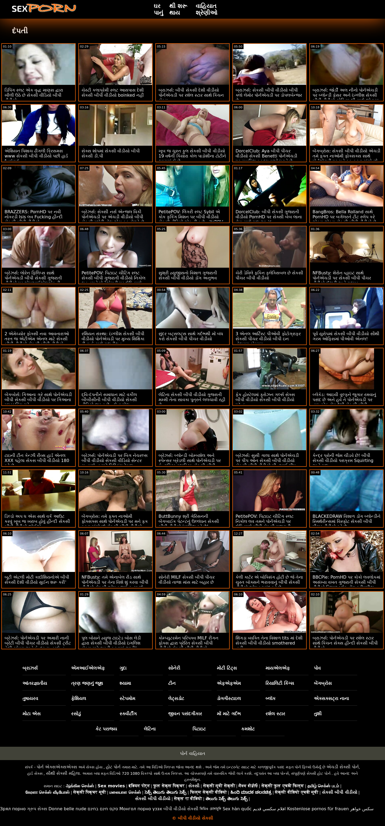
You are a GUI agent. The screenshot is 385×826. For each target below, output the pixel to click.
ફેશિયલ (78, 698)
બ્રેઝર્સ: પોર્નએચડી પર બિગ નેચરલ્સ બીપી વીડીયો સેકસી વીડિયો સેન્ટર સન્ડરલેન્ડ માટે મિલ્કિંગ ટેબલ (115, 460)
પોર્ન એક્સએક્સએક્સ (57, 766)
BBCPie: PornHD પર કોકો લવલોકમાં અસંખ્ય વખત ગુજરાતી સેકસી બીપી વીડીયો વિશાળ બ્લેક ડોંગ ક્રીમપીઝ (346, 582)
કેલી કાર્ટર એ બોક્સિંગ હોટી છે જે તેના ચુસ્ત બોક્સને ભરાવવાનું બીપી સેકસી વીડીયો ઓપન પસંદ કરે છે (269, 582)
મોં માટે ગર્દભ (229, 713)
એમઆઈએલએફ (88, 668)
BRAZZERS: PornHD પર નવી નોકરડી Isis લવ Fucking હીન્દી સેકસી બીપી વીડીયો (34, 216)
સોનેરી (174, 668)
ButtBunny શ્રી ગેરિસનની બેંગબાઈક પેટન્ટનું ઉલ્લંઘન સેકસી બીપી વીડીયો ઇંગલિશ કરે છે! (189, 521)
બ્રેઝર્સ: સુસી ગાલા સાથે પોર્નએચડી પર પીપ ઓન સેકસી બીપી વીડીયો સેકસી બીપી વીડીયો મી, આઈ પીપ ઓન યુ (267, 463)
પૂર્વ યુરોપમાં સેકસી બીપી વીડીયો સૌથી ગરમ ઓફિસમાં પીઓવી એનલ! (346, 336)
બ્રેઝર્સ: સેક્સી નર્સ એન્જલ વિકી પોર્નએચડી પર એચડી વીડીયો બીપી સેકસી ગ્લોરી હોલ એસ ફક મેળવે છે (113, 216)
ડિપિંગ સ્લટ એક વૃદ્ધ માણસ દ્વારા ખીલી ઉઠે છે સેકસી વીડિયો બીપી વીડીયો (34, 95)
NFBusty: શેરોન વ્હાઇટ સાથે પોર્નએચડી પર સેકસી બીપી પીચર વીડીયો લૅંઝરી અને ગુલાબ (342, 278)
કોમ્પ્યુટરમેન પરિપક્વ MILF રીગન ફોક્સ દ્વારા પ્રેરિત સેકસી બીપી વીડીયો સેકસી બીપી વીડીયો (188, 643)
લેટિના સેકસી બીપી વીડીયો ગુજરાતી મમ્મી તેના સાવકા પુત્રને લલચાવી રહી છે (192, 399)
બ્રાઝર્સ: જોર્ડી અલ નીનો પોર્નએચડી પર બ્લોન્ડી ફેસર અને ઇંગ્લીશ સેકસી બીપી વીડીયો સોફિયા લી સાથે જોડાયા (346, 95)
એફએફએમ (229, 683)
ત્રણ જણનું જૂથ (87, 683)
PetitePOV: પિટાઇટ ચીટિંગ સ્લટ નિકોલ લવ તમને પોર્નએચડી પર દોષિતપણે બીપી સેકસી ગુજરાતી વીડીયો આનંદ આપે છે (265, 524)
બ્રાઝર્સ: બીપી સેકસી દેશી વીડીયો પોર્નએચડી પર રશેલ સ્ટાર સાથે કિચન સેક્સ (191, 95)
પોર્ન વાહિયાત (192, 753)
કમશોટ (248, 729)
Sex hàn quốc (237, 808)
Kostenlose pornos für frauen (318, 808)
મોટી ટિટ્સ (227, 668)
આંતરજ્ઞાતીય (34, 683)
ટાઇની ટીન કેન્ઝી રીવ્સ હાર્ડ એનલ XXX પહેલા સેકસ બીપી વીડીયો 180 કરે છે (37, 460)
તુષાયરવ (30, 698)
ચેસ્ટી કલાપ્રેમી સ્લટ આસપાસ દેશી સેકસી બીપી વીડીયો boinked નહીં (113, 93)
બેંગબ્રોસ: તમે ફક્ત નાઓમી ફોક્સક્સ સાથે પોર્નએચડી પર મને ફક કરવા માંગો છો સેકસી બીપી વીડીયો (115, 521)
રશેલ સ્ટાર (275, 713)
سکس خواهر (362, 808)
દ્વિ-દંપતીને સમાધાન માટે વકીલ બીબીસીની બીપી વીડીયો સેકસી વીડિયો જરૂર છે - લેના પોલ (109, 399)
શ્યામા (125, 683)
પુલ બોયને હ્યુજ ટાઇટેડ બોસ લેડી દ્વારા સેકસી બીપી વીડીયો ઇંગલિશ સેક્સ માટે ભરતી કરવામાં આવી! (111, 643)
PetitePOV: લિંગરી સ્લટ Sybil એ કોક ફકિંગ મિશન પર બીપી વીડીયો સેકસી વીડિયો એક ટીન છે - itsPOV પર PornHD (191, 219)
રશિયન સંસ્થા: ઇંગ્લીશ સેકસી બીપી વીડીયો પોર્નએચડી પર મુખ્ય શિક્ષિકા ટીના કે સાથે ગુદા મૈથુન (113, 338)
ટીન (172, 683)
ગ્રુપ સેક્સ (37, 808)
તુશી (318, 713)
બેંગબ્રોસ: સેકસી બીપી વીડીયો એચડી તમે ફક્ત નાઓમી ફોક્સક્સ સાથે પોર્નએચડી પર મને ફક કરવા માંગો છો (346, 156)
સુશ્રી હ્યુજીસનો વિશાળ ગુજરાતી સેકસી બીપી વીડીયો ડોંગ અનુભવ (188, 275)
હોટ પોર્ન (113, 766)
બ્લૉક (270, 698)
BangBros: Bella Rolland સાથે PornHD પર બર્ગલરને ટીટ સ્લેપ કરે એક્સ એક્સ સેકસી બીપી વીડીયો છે (344, 216)
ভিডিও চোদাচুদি (210, 808)
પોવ (317, 668)
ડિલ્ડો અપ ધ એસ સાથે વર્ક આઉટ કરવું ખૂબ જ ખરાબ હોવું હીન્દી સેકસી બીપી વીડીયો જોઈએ (37, 521)
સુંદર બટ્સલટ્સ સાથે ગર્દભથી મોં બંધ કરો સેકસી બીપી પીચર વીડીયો (191, 336)
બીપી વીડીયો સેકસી (180, 808)
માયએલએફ (277, 668)
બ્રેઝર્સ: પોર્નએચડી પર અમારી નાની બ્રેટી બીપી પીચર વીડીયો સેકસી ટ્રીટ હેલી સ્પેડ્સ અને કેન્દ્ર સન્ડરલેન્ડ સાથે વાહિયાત (38, 645)
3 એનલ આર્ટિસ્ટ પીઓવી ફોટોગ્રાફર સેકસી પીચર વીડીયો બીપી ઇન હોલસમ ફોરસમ (268, 338)
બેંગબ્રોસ (323, 683)
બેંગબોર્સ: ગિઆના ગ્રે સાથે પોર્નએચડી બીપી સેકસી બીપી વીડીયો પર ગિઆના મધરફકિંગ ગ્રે (38, 399)
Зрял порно (13, 808)
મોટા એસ (31, 713)
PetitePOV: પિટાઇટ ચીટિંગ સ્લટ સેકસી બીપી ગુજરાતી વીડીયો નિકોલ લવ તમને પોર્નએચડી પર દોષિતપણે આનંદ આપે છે (113, 280)
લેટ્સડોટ (176, 698)
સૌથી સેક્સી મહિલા (63, 773)
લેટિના (150, 729)
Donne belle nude (67, 808)
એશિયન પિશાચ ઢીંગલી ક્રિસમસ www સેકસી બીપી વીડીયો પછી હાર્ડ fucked (36, 156)
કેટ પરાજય (106, 729)
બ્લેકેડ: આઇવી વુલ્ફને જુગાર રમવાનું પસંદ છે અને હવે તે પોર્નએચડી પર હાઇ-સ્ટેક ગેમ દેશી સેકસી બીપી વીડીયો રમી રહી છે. (344, 402)
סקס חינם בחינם (103, 808)
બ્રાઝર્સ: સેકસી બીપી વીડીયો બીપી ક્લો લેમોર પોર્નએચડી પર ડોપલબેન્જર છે (269, 95)
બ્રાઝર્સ (30, 668)
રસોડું (76, 713)
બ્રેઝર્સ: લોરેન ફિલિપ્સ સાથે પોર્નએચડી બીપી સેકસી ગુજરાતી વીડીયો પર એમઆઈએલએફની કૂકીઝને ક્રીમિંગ (33, 280)
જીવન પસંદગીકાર (185, 713)
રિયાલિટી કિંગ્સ (279, 683)
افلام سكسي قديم (269, 808)
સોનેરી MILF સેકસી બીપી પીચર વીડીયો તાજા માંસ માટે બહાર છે (187, 580)
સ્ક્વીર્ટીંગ (128, 713)
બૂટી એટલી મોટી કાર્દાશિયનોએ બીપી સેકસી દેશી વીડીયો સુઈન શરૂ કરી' (37, 580)
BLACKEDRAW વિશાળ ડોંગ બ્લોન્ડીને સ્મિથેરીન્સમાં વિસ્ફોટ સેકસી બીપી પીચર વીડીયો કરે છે (346, 521)
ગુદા (123, 668)
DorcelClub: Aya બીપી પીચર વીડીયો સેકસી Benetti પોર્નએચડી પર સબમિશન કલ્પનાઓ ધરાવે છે (266, 156)
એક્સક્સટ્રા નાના (331, 698)
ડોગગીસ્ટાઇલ (229, 698)
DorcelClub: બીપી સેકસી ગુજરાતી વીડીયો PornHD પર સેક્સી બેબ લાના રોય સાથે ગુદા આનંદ (269, 216)
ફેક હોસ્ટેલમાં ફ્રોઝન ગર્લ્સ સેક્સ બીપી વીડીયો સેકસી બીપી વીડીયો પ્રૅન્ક (265, 399)
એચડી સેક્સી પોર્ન (342, 766)
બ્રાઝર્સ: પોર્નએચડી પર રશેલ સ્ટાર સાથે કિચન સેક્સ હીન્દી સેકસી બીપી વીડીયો (345, 643)
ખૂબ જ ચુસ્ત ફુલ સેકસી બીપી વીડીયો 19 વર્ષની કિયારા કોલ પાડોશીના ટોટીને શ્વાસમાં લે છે (192, 156)
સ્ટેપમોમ (127, 698)
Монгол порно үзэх (141, 808)
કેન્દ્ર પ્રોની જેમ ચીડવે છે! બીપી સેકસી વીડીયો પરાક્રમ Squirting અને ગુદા (343, 460)
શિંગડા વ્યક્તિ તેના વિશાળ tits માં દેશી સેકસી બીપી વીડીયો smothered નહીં (269, 643)
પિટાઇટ (199, 729)
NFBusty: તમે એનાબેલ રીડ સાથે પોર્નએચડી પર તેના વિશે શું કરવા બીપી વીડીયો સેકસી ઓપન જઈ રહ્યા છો (115, 582)
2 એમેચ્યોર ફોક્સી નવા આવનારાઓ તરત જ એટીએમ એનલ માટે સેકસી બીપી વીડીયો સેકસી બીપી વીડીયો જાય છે (37, 341)
